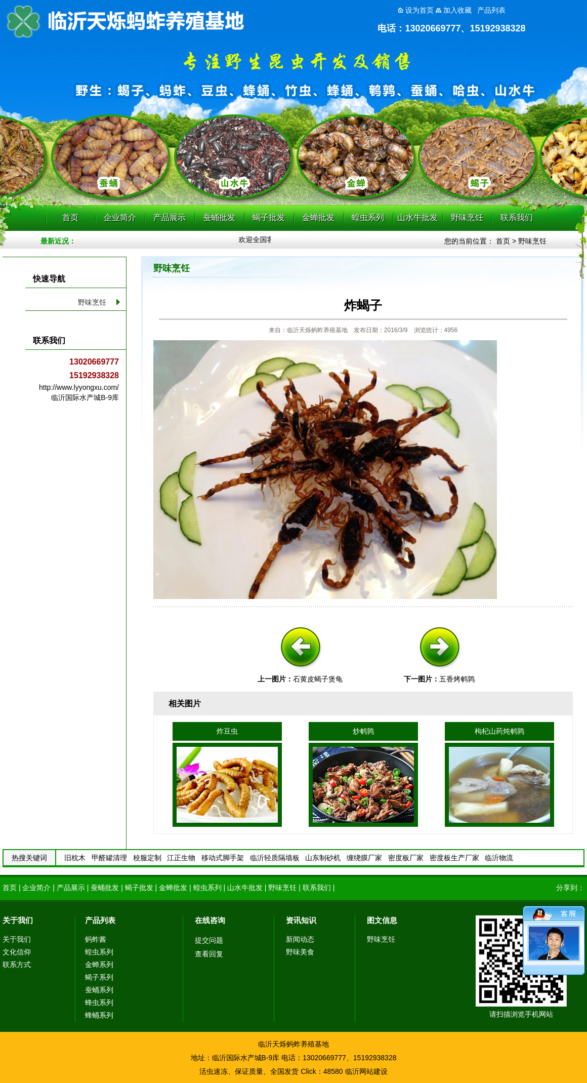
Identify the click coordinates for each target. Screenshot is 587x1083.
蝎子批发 (269, 217)
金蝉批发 (318, 217)
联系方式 (17, 964)
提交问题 (209, 940)
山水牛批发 (417, 217)
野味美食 (300, 952)
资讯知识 (301, 920)
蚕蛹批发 (219, 217)
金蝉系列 (99, 964)
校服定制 (147, 858)
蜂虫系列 (99, 1002)
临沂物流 (499, 858)
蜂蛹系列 (99, 1015)
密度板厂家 (406, 858)
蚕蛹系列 (99, 990)
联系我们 (516, 217)
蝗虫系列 (368, 217)
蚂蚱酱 (95, 939)
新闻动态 (300, 939)
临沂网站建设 (366, 1071)
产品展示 (169, 217)
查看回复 (209, 954)
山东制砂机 (323, 858)
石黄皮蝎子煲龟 (318, 679)
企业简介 (120, 217)
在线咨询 (210, 920)
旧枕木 (75, 858)
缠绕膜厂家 (364, 858)
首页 (70, 217)
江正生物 (181, 858)
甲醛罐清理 (109, 858)
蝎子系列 (99, 977)
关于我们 (18, 920)
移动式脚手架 (222, 858)
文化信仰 (17, 952)
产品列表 (100, 920)
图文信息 (382, 920)
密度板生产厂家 (454, 858)
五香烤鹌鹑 (457, 679)
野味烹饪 (467, 217)
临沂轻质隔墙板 (275, 858)
